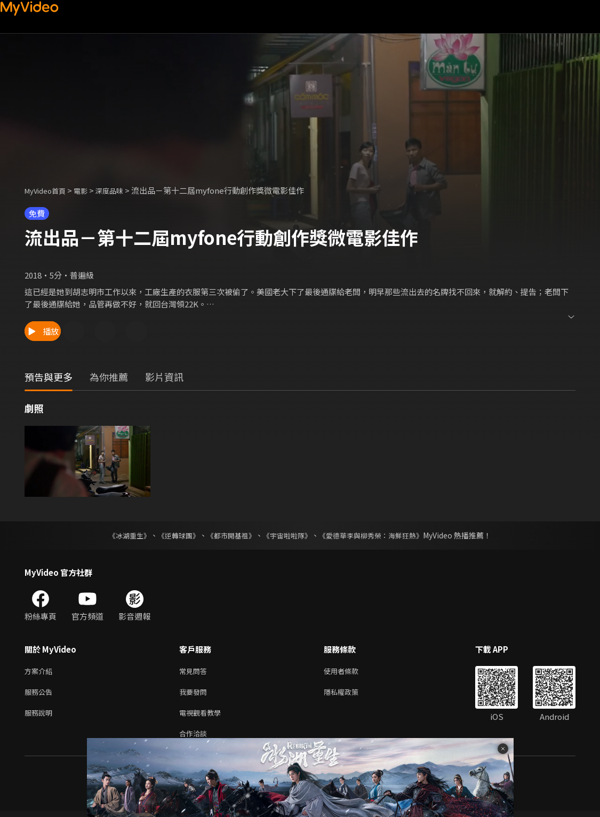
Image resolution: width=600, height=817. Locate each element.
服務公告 (41, 694)
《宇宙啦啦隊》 (288, 535)
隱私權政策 (350, 694)
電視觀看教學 (203, 716)
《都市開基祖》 (229, 535)
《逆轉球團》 (172, 535)
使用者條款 (350, 671)
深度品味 (121, 190)
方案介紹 (41, 671)
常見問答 (195, 671)
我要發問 (195, 694)
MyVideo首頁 (49, 190)
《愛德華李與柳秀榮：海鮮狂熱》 (378, 535)
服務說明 (41, 716)
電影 (89, 190)
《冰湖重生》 (120, 535)
